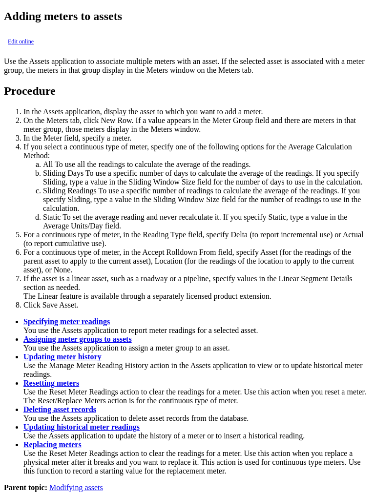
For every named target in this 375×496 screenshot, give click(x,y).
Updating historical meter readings (81, 427)
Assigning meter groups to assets (77, 339)
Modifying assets (76, 487)
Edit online (21, 41)
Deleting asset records (59, 409)
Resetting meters (51, 383)
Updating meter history (62, 356)
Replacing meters (52, 444)
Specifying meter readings (66, 321)
